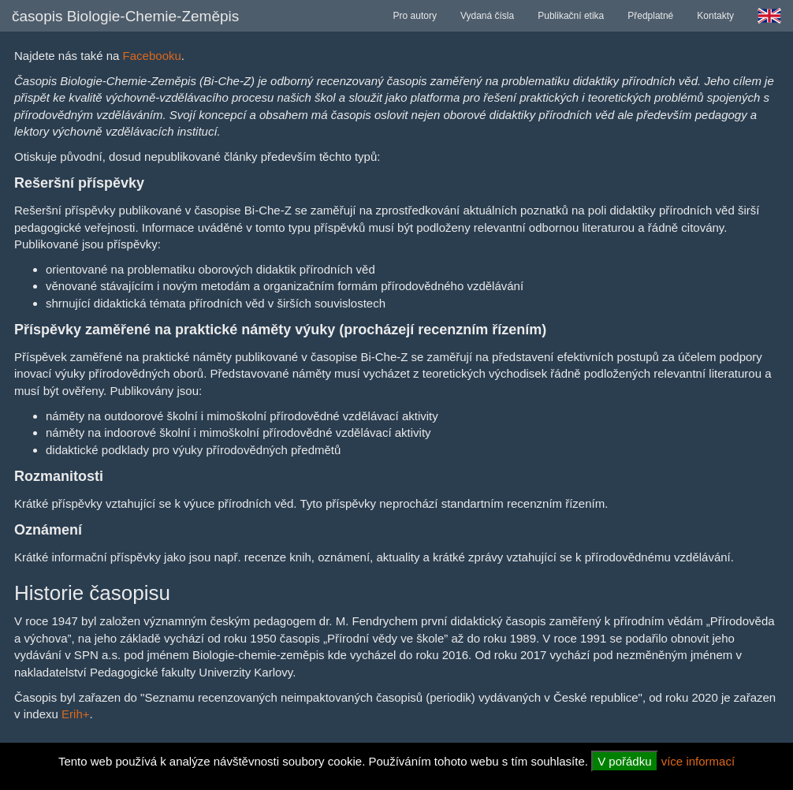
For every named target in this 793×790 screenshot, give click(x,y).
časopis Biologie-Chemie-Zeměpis (125, 16)
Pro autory (415, 15)
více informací (698, 761)
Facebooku (152, 55)
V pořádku (624, 761)
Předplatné (650, 15)
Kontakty (715, 15)
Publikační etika (571, 15)
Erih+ (75, 714)
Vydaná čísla (487, 15)
